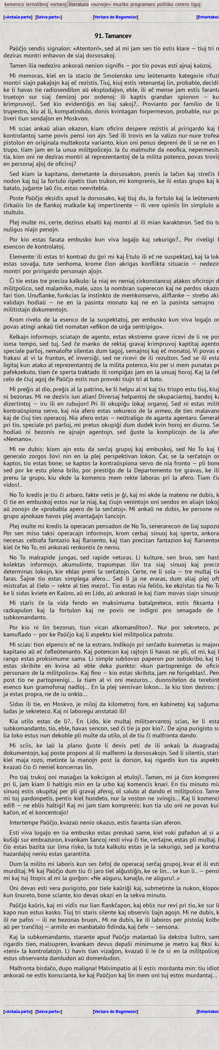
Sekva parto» (49, 17)
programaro (142, 4)
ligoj (195, 4)
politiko (165, 4)
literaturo (79, 4)
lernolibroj (37, 4)
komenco (14, 4)
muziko (120, 4)
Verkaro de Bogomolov (115, 17)
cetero (182, 4)
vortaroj (58, 4)
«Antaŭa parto (18, 17)
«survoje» (101, 4)
